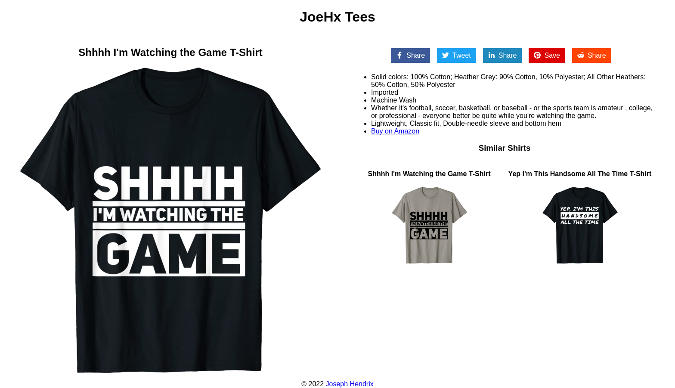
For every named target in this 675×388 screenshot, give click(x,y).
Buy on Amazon (395, 131)
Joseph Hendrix (350, 384)
